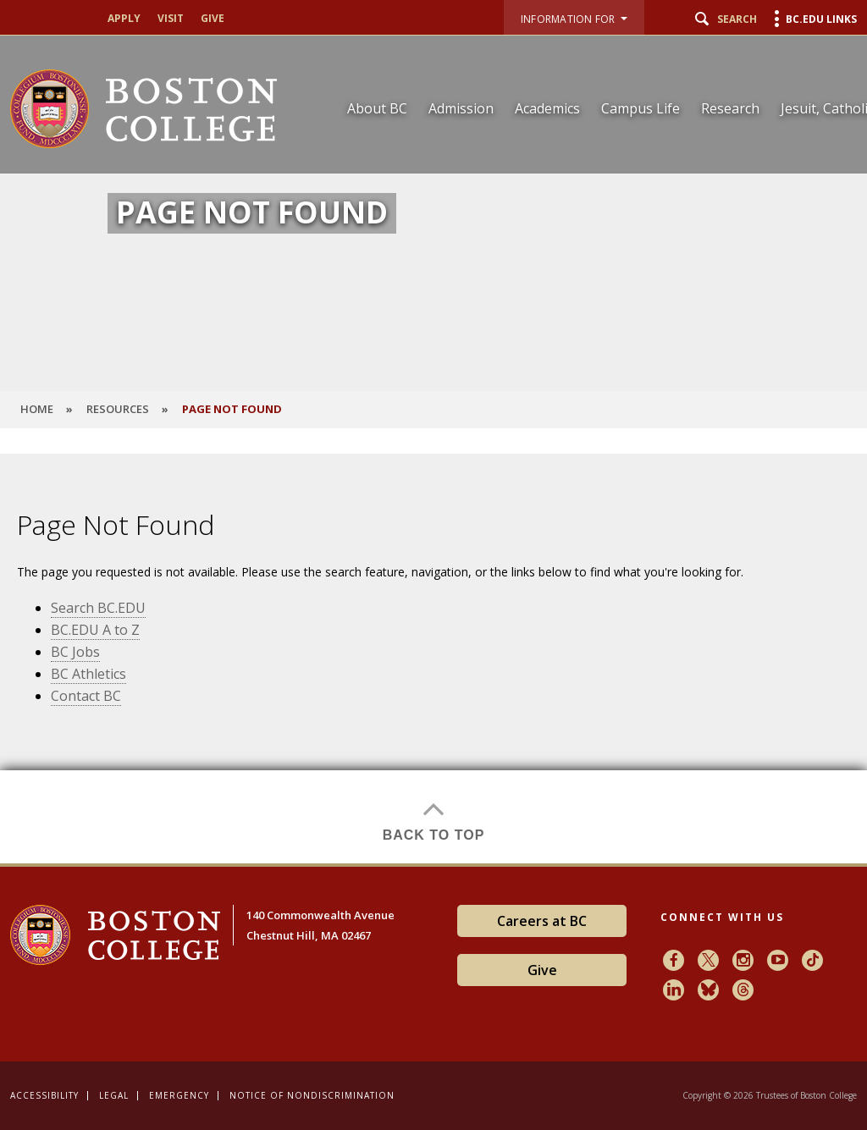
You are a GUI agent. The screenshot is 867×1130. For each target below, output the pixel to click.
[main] (433, 658)
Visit (170, 19)
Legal (114, 1095)
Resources (117, 408)
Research (730, 108)
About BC (377, 108)
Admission (461, 108)
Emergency (179, 1095)
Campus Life (640, 108)
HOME (36, 408)
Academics (547, 108)
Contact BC (86, 695)
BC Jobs (75, 651)
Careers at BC (542, 921)
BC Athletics (88, 673)
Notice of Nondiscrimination (312, 1095)
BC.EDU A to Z (95, 629)
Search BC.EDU (98, 607)
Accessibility (44, 1095)
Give (212, 19)
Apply (124, 19)
